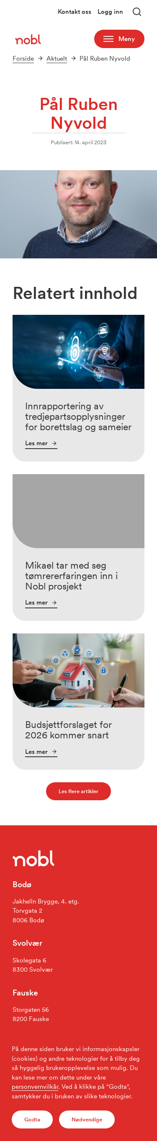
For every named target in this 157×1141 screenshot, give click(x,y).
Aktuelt (56, 58)
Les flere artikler (78, 791)
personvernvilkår (35, 1086)
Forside (23, 58)
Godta (32, 1119)
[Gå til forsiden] (28, 39)
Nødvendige (87, 1119)
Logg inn (110, 11)
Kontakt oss (74, 11)
